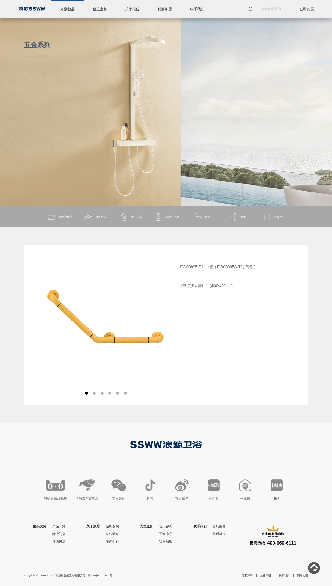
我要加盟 (165, 9)
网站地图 (302, 575)
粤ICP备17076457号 (100, 575)
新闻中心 (112, 541)
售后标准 (219, 534)
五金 (237, 217)
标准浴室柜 (166, 217)
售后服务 (219, 526)
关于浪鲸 (132, 9)
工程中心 (165, 534)
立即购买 (307, 9)
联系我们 (197, 9)
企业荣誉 (112, 534)
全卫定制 (100, 9)
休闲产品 (95, 217)
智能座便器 (59, 217)
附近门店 (58, 534)
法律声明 (265, 575)
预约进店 (58, 541)
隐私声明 (247, 575)
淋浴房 (272, 217)
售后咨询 (165, 526)
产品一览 (58, 526)
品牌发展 (112, 526)
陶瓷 (201, 217)
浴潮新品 (67, 9)
